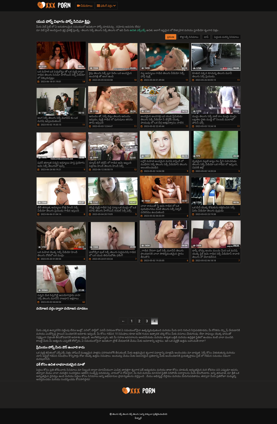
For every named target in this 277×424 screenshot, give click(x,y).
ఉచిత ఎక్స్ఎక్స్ (138, 30)
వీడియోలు (85, 6)
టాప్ (206, 37)
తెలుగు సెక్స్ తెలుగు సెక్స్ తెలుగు (125, 414)
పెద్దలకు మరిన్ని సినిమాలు (226, 37)
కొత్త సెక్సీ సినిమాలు (189, 37)
